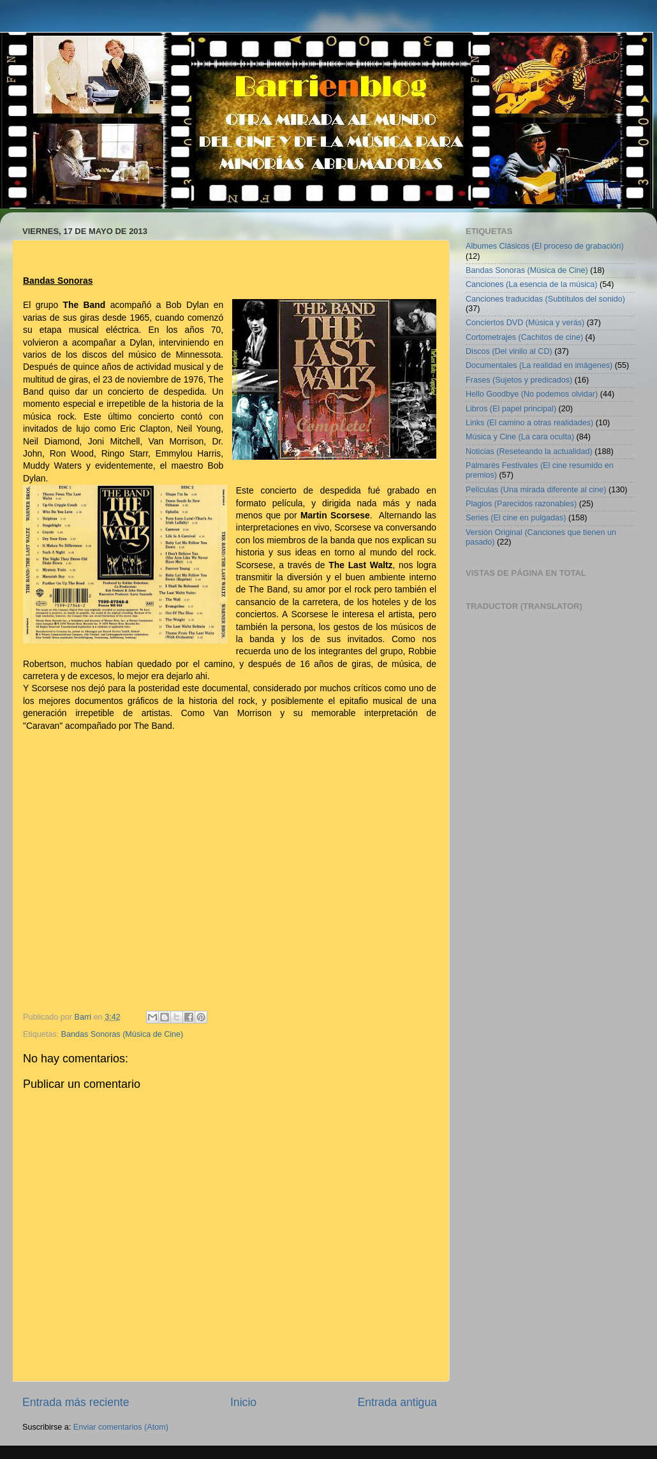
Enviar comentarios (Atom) (120, 1427)
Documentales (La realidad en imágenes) (539, 365)
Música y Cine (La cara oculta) (520, 436)
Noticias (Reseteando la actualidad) (529, 451)
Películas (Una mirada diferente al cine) (536, 489)
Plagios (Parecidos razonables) (521, 503)
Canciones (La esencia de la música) (532, 284)
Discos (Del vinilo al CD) (509, 351)
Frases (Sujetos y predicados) (519, 380)
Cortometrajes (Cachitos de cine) (524, 337)
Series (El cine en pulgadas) (516, 517)
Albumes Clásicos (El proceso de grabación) (545, 246)
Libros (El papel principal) (511, 408)
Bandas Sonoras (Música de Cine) (122, 1034)
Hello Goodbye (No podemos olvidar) (532, 394)
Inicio (243, 1402)
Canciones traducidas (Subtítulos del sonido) (545, 299)
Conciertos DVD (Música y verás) (525, 322)
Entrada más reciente (75, 1402)
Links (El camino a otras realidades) (529, 422)
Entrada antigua (397, 1402)
